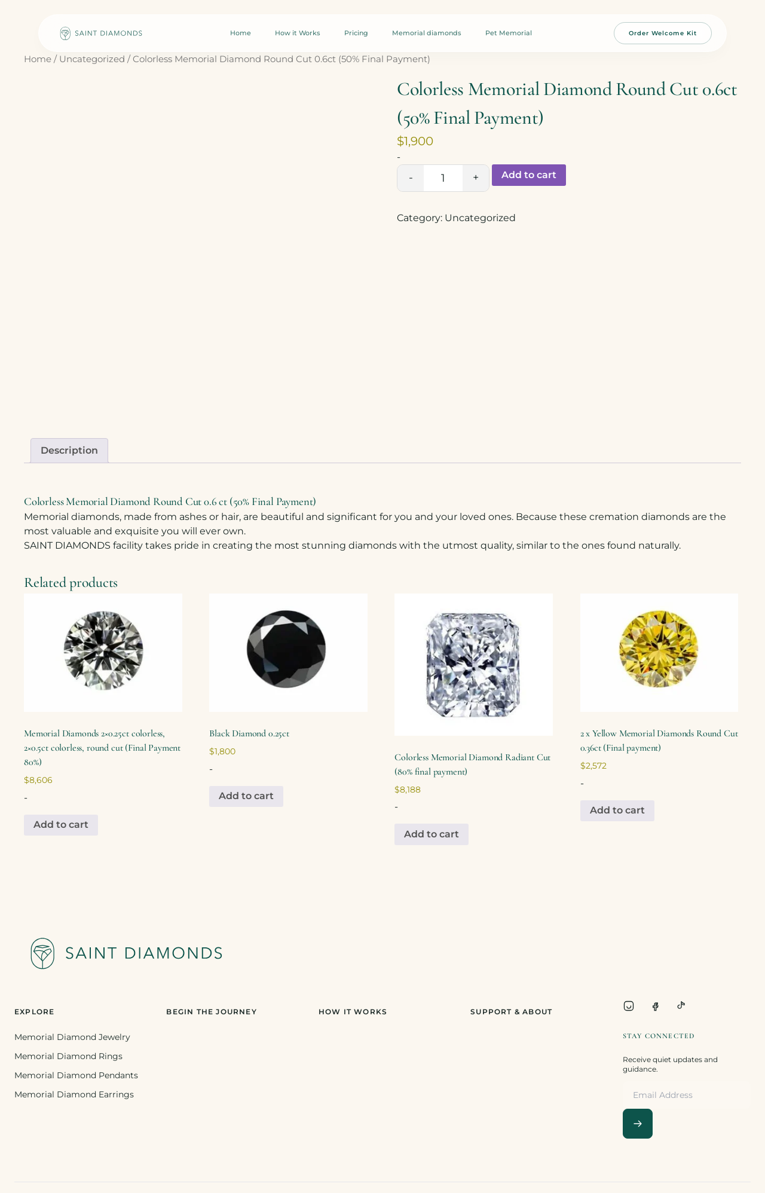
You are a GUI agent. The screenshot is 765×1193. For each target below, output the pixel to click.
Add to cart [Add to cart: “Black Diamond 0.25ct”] (246, 796)
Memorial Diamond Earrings (74, 1094)
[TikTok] (681, 1006)
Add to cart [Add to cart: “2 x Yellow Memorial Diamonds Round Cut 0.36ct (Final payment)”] (617, 810)
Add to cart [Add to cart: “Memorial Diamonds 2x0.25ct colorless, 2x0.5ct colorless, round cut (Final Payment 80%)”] (60, 824)
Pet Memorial (508, 33)
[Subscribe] (638, 1124)
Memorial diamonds (426, 33)
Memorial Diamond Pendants (76, 1075)
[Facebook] (655, 1006)
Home (240, 33)
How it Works (297, 33)
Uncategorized (92, 59)
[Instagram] (629, 1006)
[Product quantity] (443, 178)
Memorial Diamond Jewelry (72, 1037)
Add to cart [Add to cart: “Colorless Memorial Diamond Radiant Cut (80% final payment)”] (431, 834)
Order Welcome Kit (663, 33)
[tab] (69, 450)
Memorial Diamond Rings (68, 1056)
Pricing (356, 33)
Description (69, 450)
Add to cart (528, 175)
